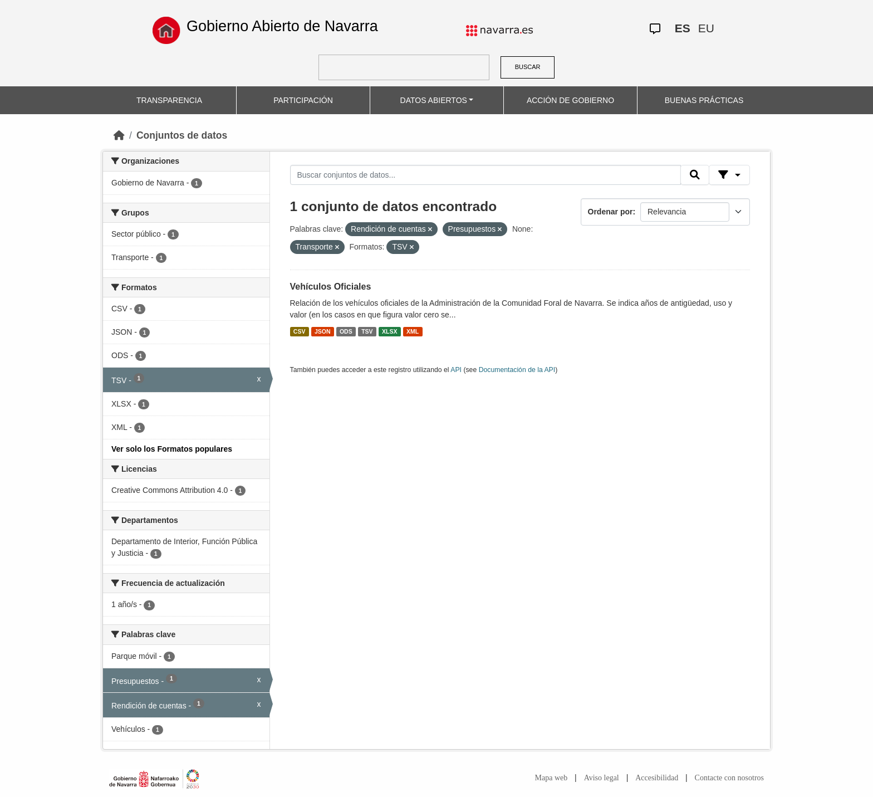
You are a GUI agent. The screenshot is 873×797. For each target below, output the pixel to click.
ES (682, 28)
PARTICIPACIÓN (303, 100)
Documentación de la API (517, 370)
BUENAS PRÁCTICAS (704, 100)
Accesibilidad (656, 778)
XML (412, 331)
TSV (366, 331)
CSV (299, 331)
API (456, 370)
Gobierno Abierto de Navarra (282, 26)
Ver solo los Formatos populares (171, 448)
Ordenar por (610, 211)
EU (706, 28)
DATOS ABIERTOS (433, 100)
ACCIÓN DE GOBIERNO (570, 100)
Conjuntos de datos (181, 135)
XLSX (389, 331)
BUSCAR (528, 66)
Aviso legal (601, 778)
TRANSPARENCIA (169, 100)
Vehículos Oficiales (330, 286)
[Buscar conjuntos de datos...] (485, 175)
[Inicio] (119, 135)
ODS (346, 331)
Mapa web (551, 778)
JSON (323, 331)
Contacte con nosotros (729, 778)
